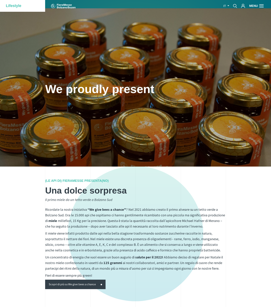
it (225, 6)
